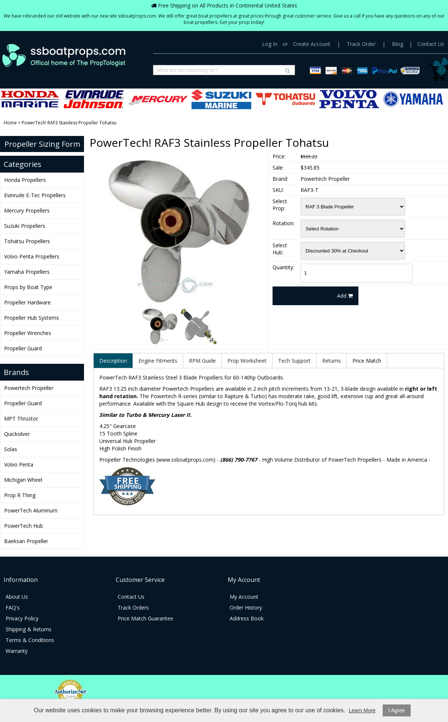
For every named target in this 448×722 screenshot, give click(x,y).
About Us (17, 596)
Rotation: (284, 223)
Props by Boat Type (28, 287)
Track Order (361, 43)
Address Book (247, 618)
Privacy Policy (22, 618)
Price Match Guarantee (145, 618)
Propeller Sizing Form (42, 144)
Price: (279, 156)
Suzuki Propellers (221, 99)
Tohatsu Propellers (285, 99)
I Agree (396, 710)
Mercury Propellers (157, 99)
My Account (244, 596)
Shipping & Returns (29, 629)
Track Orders (133, 607)
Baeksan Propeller (26, 541)
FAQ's (13, 607)
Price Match (366, 360)
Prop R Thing (19, 495)
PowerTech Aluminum (30, 510)
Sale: (278, 167)
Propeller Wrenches (27, 333)
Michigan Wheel (23, 479)
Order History (246, 607)
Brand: (280, 178)
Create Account (311, 43)
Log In (269, 43)
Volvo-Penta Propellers (349, 99)
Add (345, 295)
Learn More (362, 710)
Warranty (17, 650)
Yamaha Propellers (413, 99)
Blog (397, 43)
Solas (10, 449)
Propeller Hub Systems (31, 317)
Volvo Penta (18, 464)
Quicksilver (17, 433)
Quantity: (283, 267)
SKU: (278, 189)
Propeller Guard (23, 348)
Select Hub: (280, 249)
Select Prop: (280, 205)
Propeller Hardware (27, 302)
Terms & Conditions (30, 640)
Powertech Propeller (28, 387)
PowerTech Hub (23, 525)
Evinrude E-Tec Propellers (94, 99)
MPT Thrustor (21, 418)
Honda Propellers (30, 99)
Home (10, 123)
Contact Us (430, 43)
